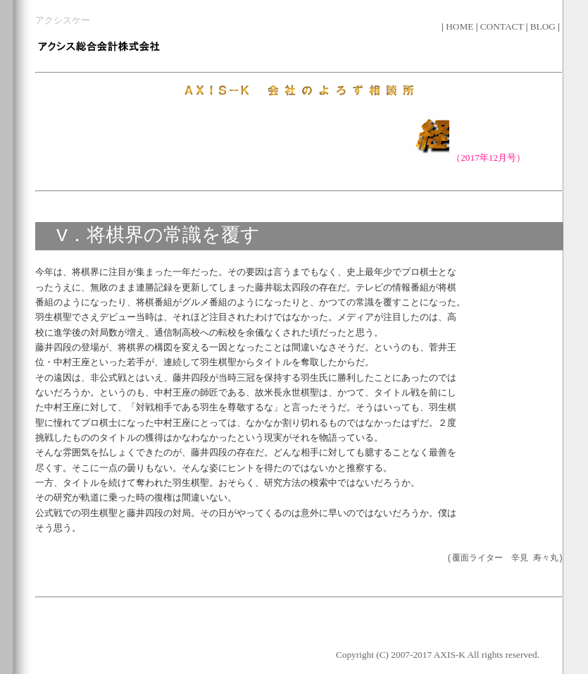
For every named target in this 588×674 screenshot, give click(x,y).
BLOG (544, 26)
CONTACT (503, 26)
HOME (461, 26)
